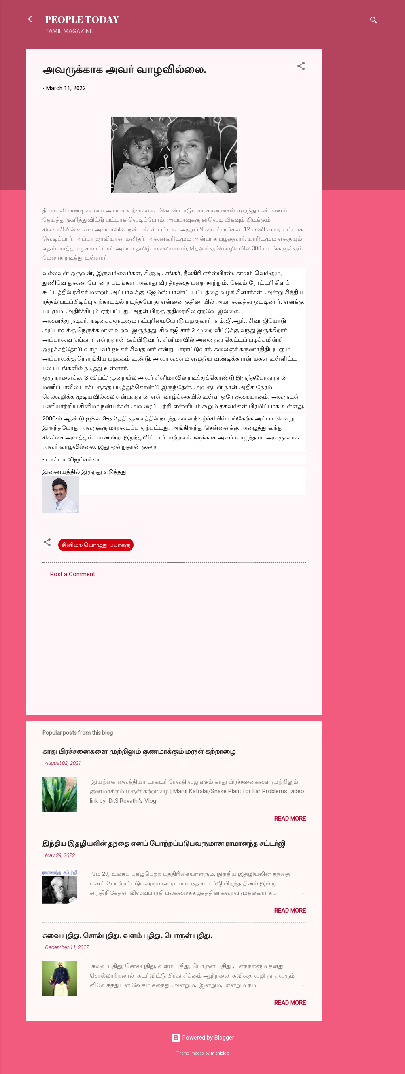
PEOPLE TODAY (82, 19)
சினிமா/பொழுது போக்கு (96, 544)
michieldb (220, 1053)
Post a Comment (72, 574)
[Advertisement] (353, 168)
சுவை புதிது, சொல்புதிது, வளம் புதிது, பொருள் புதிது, (127, 935)
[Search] (374, 21)
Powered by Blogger (202, 1037)
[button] (301, 67)
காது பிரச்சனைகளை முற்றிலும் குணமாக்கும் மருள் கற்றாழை (138, 751)
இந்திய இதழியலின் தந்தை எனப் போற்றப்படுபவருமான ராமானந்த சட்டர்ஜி (163, 843)
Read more (290, 818)
